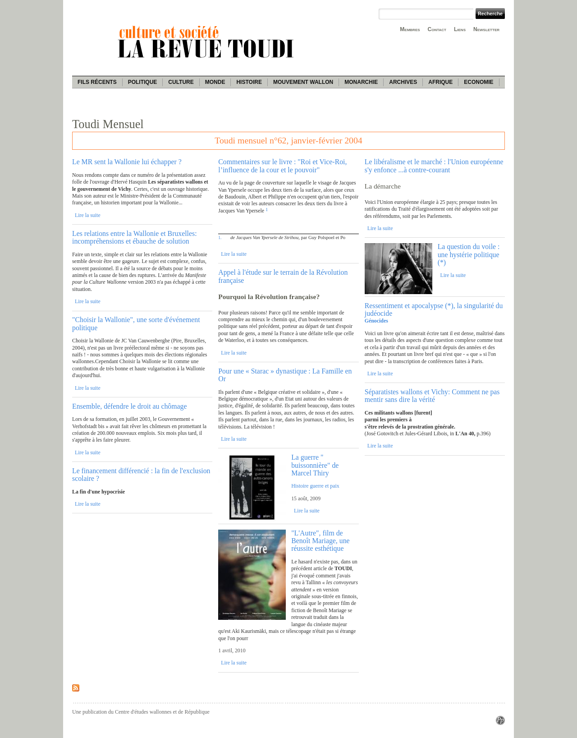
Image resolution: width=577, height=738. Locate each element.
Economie (478, 82)
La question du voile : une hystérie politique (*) (469, 254)
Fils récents (97, 82)
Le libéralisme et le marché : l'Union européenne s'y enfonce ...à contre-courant (434, 165)
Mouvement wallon (303, 82)
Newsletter (486, 29)
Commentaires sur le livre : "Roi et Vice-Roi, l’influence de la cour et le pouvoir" (282, 165)
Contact (437, 29)
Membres (410, 29)
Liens (460, 29)
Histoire (248, 82)
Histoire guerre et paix (315, 486)
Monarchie (361, 82)
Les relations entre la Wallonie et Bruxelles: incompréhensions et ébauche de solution (134, 237)
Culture (180, 82)
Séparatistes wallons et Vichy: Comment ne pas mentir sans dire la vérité (432, 395)
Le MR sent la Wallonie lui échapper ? (127, 162)
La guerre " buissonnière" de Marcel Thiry (315, 465)
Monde (215, 82)
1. (219, 237)
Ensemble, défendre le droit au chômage (129, 406)
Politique (142, 82)
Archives (403, 82)
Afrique (440, 82)
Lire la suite (88, 215)
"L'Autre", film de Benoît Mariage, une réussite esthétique (320, 541)
